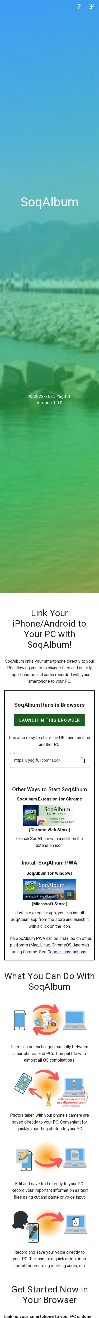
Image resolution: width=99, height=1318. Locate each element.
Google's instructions (67, 951)
